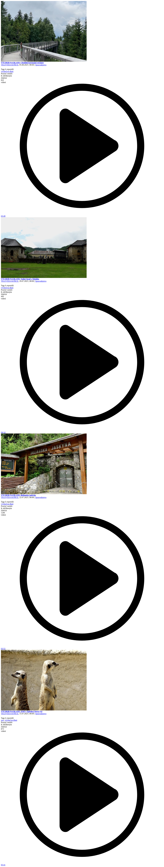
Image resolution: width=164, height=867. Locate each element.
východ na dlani (7, 71)
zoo (2, 720)
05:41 (82, 864)
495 (3, 297)
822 (3, 81)
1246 (3, 514)
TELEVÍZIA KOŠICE (9, 65)
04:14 (82, 431)
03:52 (82, 648)
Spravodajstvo (40, 65)
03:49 (82, 215)
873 (3, 730)
